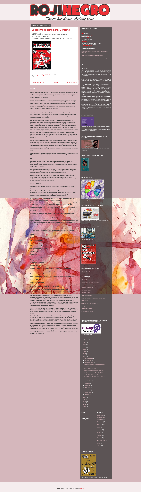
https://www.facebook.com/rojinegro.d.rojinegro (94, 58)
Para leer (99, 435)
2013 (84, 397)
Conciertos (40, 76)
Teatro (98, 443)
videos (99, 445)
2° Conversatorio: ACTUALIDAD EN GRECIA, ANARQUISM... (93, 373)
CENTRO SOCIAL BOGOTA (102, 418)
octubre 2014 (88, 360)
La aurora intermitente (87, 287)
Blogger (82, 488)
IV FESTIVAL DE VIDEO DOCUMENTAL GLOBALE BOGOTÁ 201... (94, 377)
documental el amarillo (87, 308)
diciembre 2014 (89, 358)
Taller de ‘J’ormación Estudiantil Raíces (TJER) (93, 298)
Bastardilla (84, 279)
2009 (84, 406)
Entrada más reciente (38, 82)
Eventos (99, 424)
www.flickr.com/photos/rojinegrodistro (92, 55)
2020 (84, 342)
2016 (84, 351)
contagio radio (85, 306)
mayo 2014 (88, 385)
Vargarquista (84, 300)
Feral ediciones (85, 284)
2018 (84, 347)
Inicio (56, 82)
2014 (84, 356)
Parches (99, 437)
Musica (99, 432)
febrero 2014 (88, 392)
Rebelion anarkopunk (87, 295)
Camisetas (100, 415)
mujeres (99, 429)
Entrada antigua (72, 82)
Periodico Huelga (85, 292)
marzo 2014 (88, 390)
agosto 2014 (88, 380)
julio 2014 (87, 383)
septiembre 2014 (89, 362)
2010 (84, 404)
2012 (84, 399)
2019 (84, 344)
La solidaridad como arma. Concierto (93, 370)
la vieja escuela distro (87, 311)
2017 (84, 349)
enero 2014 (88, 394)
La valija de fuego (86, 290)
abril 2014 (87, 387)
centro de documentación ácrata (89, 303)
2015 (84, 354)
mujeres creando (85, 314)
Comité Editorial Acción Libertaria (90, 282)
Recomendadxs (47, 76)
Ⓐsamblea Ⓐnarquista (90, 368)
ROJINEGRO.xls (85, 271)
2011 (84, 402)
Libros (98, 427)
